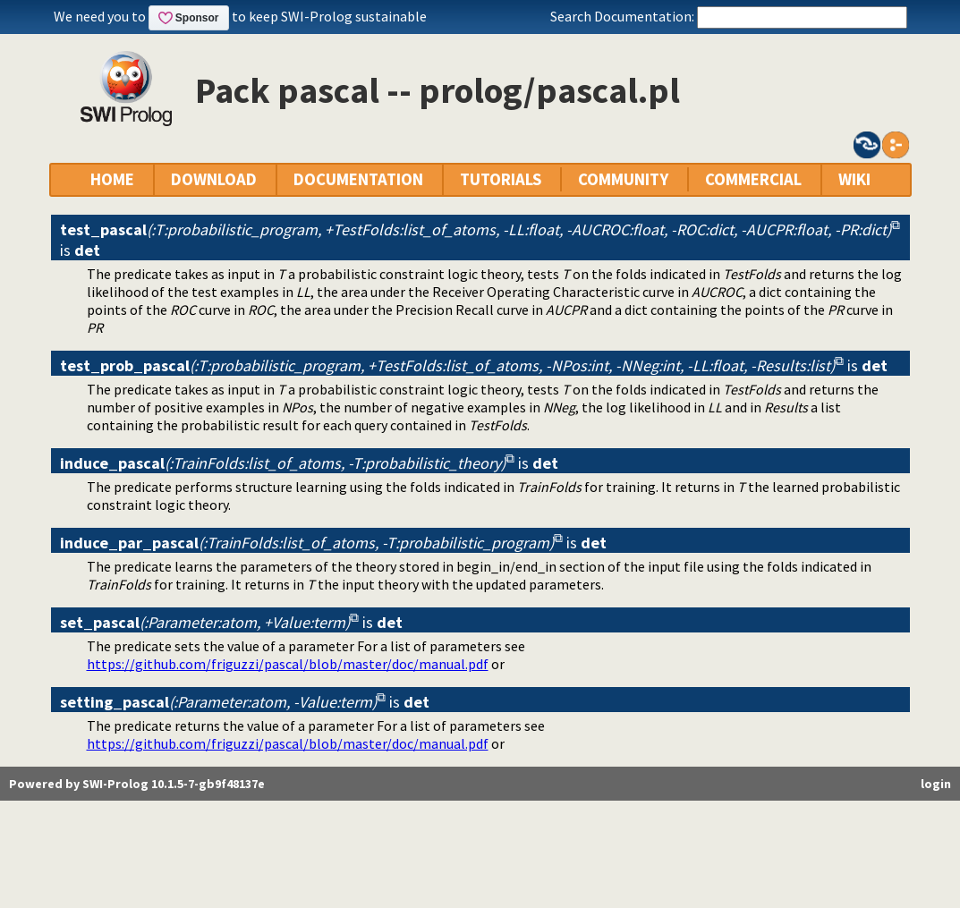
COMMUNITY (623, 179)
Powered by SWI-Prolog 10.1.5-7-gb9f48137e (137, 784)
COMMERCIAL (753, 179)
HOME (112, 179)
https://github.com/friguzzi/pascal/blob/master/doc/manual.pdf (287, 664)
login (936, 784)
